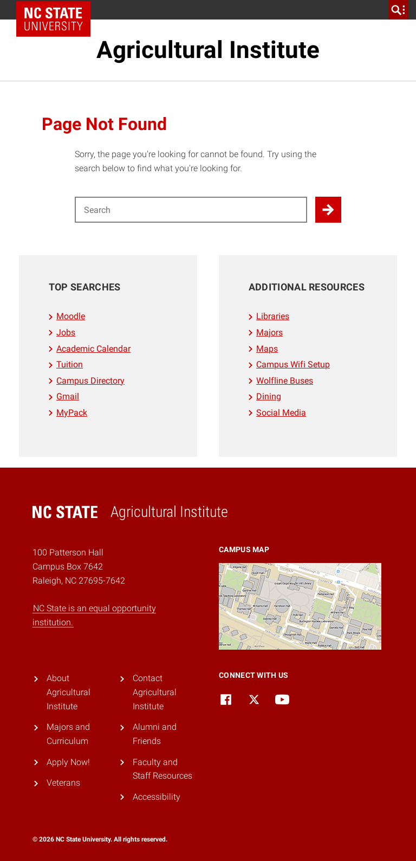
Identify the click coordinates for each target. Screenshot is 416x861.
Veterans (63, 783)
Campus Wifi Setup (293, 364)
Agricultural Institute (208, 50)
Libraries (272, 316)
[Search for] (191, 210)
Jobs (65, 332)
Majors (269, 332)
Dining (268, 396)
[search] (398, 10)
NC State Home (57, 9)
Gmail (67, 396)
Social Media (281, 412)
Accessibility (156, 797)
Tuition (69, 364)
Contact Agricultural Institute (155, 692)
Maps (267, 349)
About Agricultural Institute (68, 692)
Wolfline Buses (284, 381)
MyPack (71, 412)
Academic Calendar (93, 349)
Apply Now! (68, 762)
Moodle (70, 316)
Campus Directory (90, 381)
